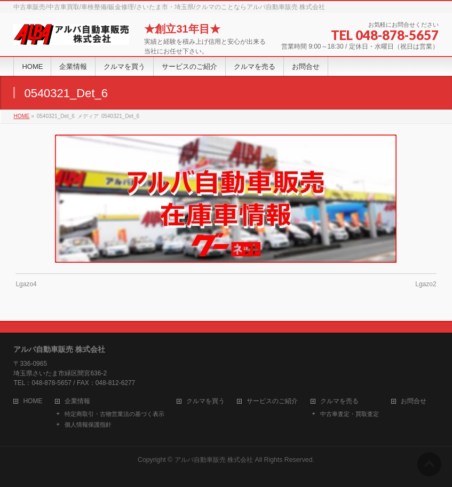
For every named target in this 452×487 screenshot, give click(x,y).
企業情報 (77, 401)
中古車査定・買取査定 (349, 414)
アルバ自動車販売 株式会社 (214, 460)
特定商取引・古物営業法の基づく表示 (114, 414)
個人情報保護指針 (88, 424)
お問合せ (413, 401)
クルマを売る (339, 401)
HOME (32, 401)
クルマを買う (205, 401)
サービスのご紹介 (272, 401)
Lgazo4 (25, 284)
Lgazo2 (425, 284)
